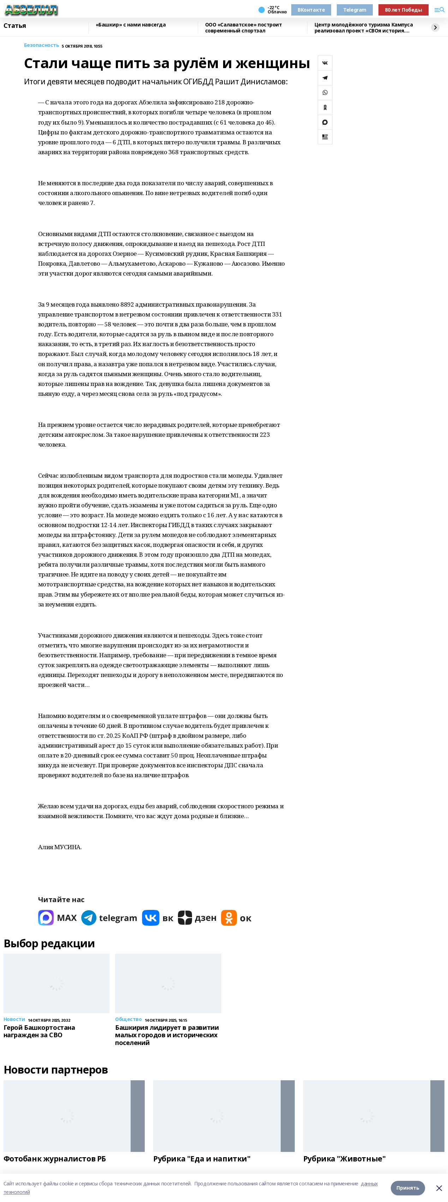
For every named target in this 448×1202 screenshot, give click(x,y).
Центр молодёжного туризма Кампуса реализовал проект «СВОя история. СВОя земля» (364, 28)
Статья (15, 26)
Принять (407, 1187)
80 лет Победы (403, 9)
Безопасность (41, 45)
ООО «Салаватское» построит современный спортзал (243, 28)
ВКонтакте (311, 9)
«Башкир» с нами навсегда (131, 25)
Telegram (354, 9)
